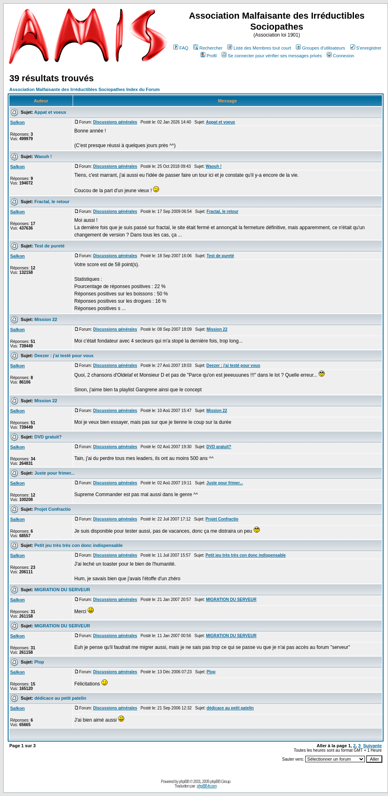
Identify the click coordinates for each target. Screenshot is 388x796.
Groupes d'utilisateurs (320, 48)
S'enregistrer (366, 48)
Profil (208, 55)
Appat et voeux (50, 112)
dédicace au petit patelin (60, 698)
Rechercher (207, 48)
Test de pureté (49, 245)
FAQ (180, 48)
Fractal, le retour (51, 201)
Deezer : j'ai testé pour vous (64, 355)
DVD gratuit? (48, 436)
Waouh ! (43, 156)
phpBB (184, 781)
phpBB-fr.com (207, 786)
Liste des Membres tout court (259, 48)
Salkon (17, 122)
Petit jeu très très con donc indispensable (78, 545)
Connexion (340, 55)
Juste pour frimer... (54, 473)
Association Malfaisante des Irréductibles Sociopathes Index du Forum (84, 89)
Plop (39, 661)
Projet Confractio (52, 509)
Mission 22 (45, 319)
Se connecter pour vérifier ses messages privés (272, 55)
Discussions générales (115, 122)
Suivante (372, 745)
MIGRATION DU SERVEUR (62, 589)
